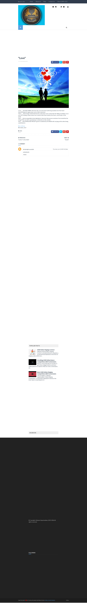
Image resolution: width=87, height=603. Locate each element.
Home (37, 1)
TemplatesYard (26, 600)
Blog (51, 1)
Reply (18, 154)
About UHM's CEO (69, 1)
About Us (44, 1)
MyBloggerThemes (43, 600)
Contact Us (58, 1)
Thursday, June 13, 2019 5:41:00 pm (66, 149)
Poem (13, 132)
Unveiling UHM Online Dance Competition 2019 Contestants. (46, 361)
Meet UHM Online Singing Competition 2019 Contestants (46, 373)
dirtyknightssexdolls (22, 149)
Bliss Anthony (15, 126)
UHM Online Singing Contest (46, 350)
